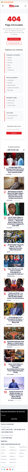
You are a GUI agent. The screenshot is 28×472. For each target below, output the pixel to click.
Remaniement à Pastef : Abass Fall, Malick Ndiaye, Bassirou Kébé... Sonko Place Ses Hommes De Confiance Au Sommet (15, 195)
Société (9, 60)
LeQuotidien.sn (13, 459)
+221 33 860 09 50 (7, 432)
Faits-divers (10, 374)
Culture (9, 67)
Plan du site (10, 118)
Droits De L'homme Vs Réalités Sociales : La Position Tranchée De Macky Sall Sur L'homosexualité (16, 395)
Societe (9, 300)
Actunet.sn (3, 462)
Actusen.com (4, 459)
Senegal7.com (13, 453)
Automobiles (11, 80)
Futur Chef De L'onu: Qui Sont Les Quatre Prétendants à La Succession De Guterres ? (15, 271)
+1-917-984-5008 (6, 438)
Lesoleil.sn (3, 450)
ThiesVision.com (13, 450)
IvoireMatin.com (22, 450)
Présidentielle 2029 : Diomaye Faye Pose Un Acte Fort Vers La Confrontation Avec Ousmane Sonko (15, 170)
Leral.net (3, 447)
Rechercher (14, 133)
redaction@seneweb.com (12, 444)
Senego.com (12, 447)
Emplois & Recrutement (13, 87)
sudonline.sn (12, 456)
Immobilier (10, 82)
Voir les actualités (13, 43)
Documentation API (12, 115)
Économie (10, 62)
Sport (9, 65)
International (11, 70)
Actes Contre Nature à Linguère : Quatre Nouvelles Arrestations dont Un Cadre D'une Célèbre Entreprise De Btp (15, 368)
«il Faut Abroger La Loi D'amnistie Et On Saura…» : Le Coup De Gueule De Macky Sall (15, 320)
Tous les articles (11, 105)
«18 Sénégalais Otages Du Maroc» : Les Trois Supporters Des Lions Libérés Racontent (15, 247)
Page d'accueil (11, 100)
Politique (10, 57)
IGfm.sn (2, 453)
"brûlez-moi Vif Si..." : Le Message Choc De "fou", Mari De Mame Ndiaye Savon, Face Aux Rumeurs (15, 295)
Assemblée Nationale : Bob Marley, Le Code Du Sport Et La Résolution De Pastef (15, 343)
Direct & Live (11, 103)
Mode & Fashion (11, 85)
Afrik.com (21, 456)
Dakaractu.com (13, 462)
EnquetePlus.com (23, 447)
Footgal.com (4, 456)
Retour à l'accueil (14, 39)
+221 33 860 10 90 (19, 429)
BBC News (21, 453)
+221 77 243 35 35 (6, 429)
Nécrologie (10, 90)
